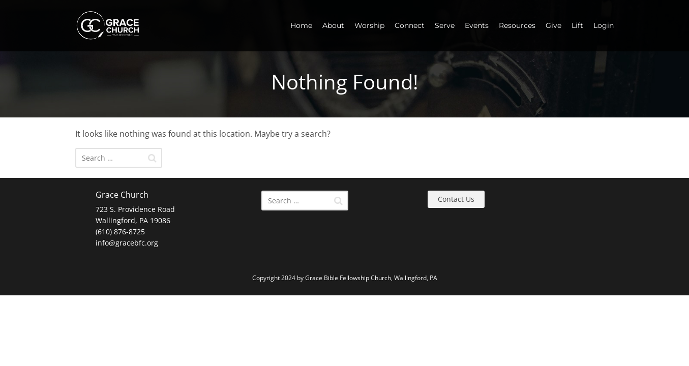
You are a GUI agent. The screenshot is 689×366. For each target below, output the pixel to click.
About (333, 25)
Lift (577, 25)
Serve (445, 25)
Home (301, 25)
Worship (369, 25)
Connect (410, 25)
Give (553, 25)
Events (477, 25)
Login (603, 25)
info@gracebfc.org (127, 243)
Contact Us (456, 199)
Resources (517, 25)
